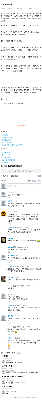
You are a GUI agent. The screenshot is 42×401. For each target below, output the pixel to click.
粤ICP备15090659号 (31, 397)
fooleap (10, 227)
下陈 (20, 166)
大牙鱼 (10, 201)
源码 (5, 166)
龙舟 (16, 166)
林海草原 (11, 316)
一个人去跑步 (7, 142)
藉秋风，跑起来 (7, 140)
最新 (34, 180)
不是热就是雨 (6, 4)
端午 (12, 166)
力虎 (9, 192)
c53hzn (10, 238)
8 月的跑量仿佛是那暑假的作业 (13, 145)
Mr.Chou (11, 255)
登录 (39, 176)
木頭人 (10, 212)
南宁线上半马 (7, 153)
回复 (9, 197)
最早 (39, 180)
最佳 (29, 180)
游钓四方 (11, 277)
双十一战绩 (6, 155)
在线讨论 (14, 176)
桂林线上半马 (7, 162)
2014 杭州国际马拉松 (9, 160)
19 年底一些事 (7, 138)
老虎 (9, 294)
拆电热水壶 (6, 157)
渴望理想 (5, 135)
